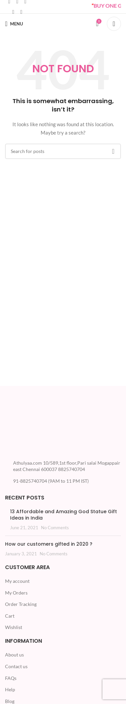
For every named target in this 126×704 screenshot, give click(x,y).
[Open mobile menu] (14, 23)
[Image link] (30, 427)
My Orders (16, 593)
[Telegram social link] (21, 12)
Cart (9, 616)
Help (10, 689)
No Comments (55, 527)
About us (14, 654)
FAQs (10, 678)
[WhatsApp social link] (13, 12)
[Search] (113, 23)
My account (17, 581)
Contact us (16, 666)
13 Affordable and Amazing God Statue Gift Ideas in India (63, 515)
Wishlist (13, 627)
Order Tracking (21, 604)
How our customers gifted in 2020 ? (48, 544)
